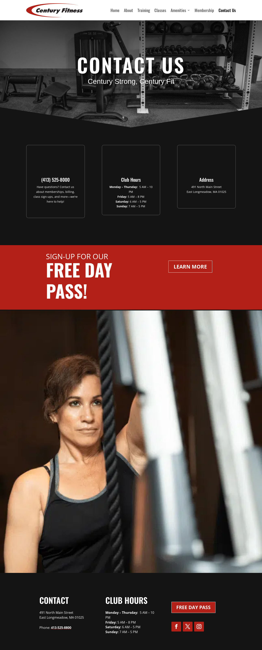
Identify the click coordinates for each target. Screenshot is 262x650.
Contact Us (227, 10)
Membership (204, 10)
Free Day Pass (193, 607)
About (128, 10)
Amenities (178, 10)
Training (143, 10)
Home (114, 10)
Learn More (190, 266)
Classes (160, 10)
